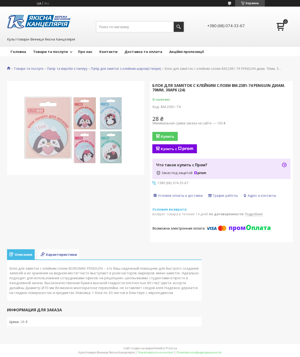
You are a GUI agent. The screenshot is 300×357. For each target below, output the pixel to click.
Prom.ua (171, 348)
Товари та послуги (50, 51)
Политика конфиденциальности (198, 352)
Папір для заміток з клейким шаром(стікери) (126, 69)
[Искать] (179, 27)
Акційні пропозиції (186, 51)
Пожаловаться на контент (155, 352)
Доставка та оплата (143, 51)
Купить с (177, 148)
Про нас (85, 51)
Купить (167, 136)
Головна (18, 51)
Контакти (108, 51)
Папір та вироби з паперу (67, 69)
